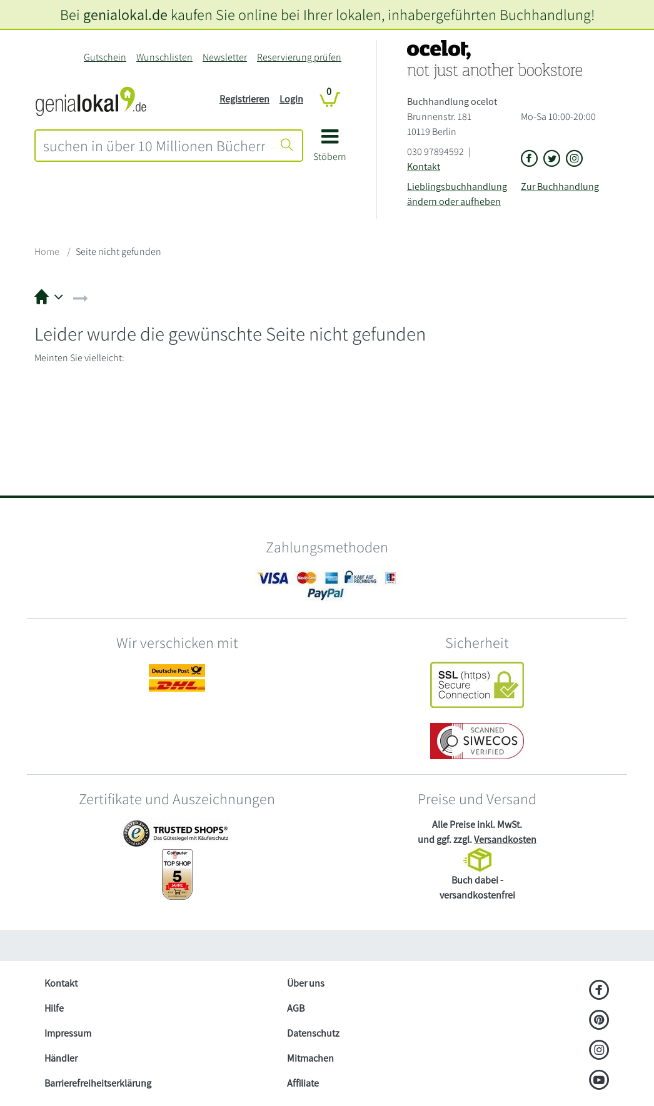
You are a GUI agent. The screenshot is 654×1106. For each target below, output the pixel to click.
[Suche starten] (287, 146)
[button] (329, 149)
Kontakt (423, 166)
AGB (295, 1008)
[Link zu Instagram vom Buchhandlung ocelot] (574, 159)
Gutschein (105, 57)
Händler (61, 1058)
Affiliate (303, 1083)
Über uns (305, 983)
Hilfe (54, 1008)
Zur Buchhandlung (560, 186)
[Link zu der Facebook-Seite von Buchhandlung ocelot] (529, 159)
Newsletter (225, 57)
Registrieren (244, 99)
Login (291, 99)
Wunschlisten (164, 57)
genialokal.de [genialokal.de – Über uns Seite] (125, 14)
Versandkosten (505, 839)
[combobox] (154, 146)
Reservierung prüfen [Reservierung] (299, 57)
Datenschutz (313, 1033)
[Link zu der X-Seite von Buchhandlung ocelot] (552, 159)
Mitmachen (310, 1058)
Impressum (67, 1033)
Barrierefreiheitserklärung (97, 1083)
